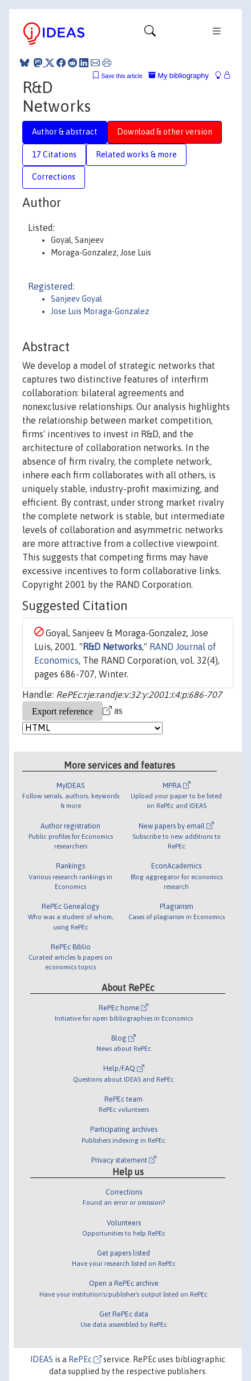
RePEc (85, 1359)
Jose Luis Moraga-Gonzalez (100, 311)
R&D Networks (112, 646)
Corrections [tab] (53, 176)
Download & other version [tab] (164, 131)
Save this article (121, 76)
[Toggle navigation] (150, 33)
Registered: (51, 286)
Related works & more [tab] (136, 154)
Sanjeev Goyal (76, 298)
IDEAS (41, 1359)
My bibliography (178, 75)
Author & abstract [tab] (65, 131)
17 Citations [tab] (54, 154)
